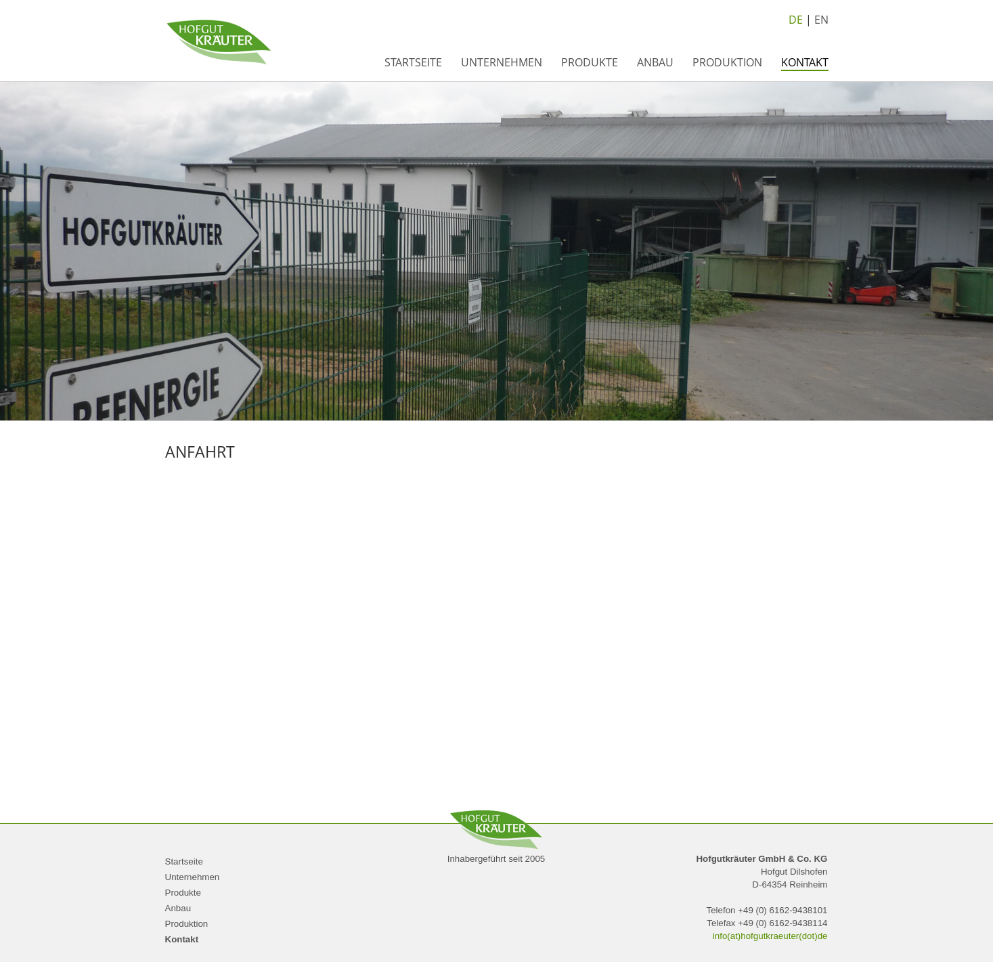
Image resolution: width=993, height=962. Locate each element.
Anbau (655, 62)
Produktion (727, 62)
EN (821, 19)
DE (796, 19)
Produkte (589, 62)
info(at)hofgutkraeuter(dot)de (770, 936)
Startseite (413, 62)
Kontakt (805, 62)
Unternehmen (501, 62)
